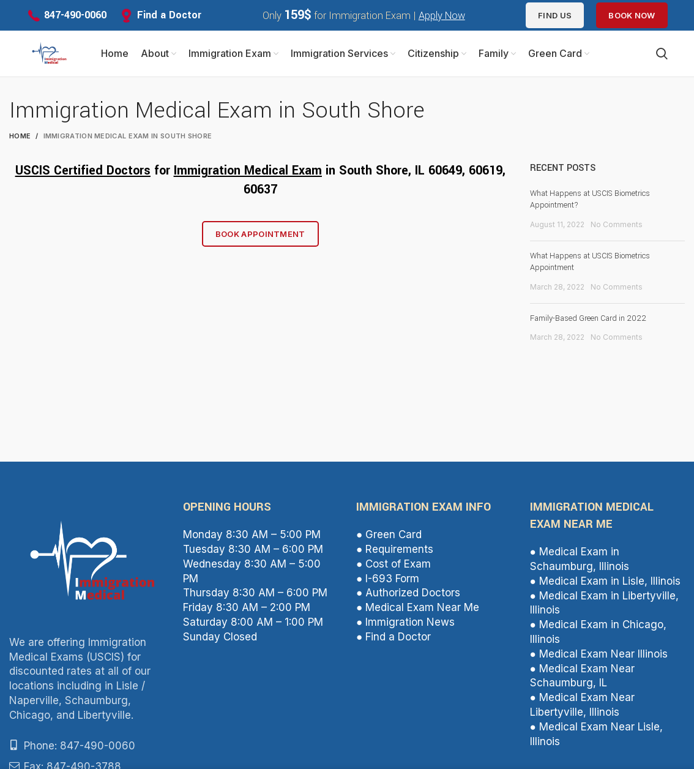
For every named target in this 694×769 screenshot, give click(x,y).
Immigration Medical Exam (248, 173)
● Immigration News (405, 625)
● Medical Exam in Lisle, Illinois (605, 584)
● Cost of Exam (393, 567)
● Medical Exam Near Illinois (599, 657)
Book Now (631, 15)
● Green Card (389, 537)
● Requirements (394, 552)
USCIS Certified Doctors (83, 173)
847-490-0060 (75, 15)
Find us (555, 15)
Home (20, 139)
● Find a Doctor (393, 640)
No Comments (617, 227)
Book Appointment (260, 237)
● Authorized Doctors (408, 596)
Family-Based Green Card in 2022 (588, 320)
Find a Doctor (169, 15)
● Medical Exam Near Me (417, 610)
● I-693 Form (387, 581)
